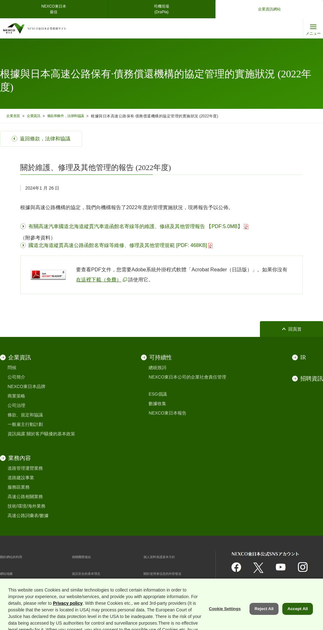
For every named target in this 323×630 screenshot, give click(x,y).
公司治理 (16, 405)
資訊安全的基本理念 (92, 573)
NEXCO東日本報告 (167, 412)
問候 (12, 367)
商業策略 (16, 395)
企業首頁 (14, 116)
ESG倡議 (158, 394)
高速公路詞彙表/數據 (28, 515)
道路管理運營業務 (25, 468)
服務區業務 (19, 487)
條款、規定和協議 (25, 414)
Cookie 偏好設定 (88, 589)
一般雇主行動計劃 (25, 424)
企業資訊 (37, 116)
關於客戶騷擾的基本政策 (50, 433)
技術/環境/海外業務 (26, 506)
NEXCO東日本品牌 (26, 386)
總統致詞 (157, 367)
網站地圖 (9, 573)
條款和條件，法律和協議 (73, 116)
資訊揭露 (16, 433)
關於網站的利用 (15, 556)
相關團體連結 (85, 556)
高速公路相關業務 (25, 496)
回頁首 (295, 329)
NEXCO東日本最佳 (53, 9)
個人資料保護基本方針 (166, 556)
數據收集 (157, 403)
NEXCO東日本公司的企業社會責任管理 (187, 377)
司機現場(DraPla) (161, 9)
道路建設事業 (21, 477)
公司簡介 (16, 377)
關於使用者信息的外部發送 (170, 573)
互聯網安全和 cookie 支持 (25, 589)
